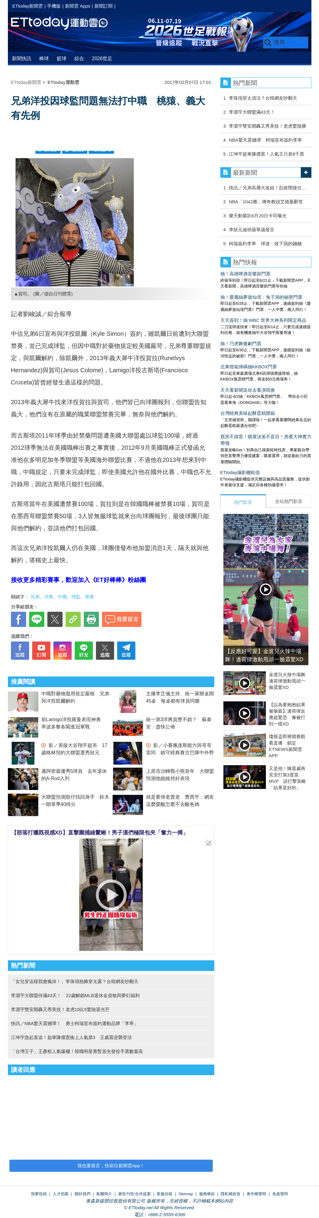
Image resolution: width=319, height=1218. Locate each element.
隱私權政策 (230, 1194)
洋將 (48, 596)
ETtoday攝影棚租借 (240, 472)
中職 (62, 596)
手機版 (54, 6)
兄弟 (34, 596)
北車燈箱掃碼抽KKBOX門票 (248, 366)
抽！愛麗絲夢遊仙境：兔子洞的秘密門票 (261, 297)
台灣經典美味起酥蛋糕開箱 (247, 413)
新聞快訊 (21, 58)
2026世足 (102, 58)
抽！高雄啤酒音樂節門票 (245, 273)
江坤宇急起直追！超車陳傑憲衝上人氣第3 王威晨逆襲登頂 (71, 1037)
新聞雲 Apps (77, 6)
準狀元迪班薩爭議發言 (251, 229)
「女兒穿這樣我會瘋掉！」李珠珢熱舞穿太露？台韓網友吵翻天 (74, 981)
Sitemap (185, 1194)
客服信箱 (164, 1194)
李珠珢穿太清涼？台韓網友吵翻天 (263, 98)
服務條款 (207, 1194)
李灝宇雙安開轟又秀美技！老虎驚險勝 (267, 126)
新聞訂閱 (103, 6)
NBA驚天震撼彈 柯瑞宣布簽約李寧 (265, 140)
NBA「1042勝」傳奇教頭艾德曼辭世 (266, 201)
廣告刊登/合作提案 (134, 1194)
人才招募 (61, 1194)
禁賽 (89, 596)
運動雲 (64, 23)
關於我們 (82, 1194)
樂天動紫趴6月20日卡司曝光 (258, 215)
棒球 (44, 58)
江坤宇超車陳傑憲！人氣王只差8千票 (266, 154)
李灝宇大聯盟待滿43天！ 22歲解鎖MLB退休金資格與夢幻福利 (75, 995)
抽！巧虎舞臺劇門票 (240, 343)
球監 (75, 596)
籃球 (61, 58)
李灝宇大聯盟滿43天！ (252, 112)
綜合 (79, 58)
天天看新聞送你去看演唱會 (247, 390)
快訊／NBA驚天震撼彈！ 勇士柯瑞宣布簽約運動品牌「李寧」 (75, 1023)
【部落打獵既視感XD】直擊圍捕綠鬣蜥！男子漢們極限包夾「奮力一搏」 (99, 833)
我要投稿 (39, 1194)
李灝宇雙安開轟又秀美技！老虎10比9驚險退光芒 (60, 1009)
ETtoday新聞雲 (27, 6)
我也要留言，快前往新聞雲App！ (111, 1165)
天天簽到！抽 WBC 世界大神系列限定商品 (263, 320)
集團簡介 (104, 1194)
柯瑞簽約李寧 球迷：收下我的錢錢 (265, 243)
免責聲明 (280, 1194)
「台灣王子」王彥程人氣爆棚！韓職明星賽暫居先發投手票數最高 (77, 1051)
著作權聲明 (256, 1194)
